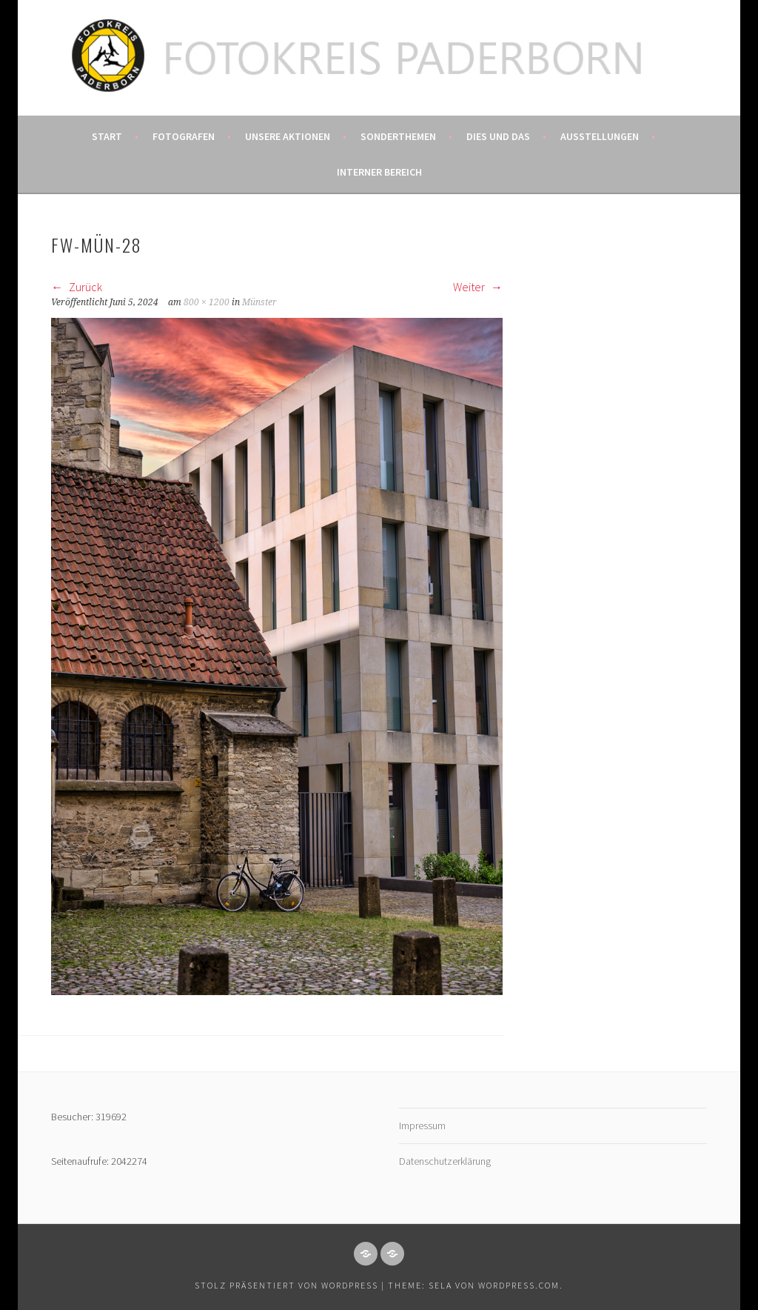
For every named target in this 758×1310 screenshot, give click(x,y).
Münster (259, 302)
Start (107, 136)
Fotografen (183, 136)
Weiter (478, 286)
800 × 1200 (206, 302)
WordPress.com (519, 1285)
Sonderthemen (398, 136)
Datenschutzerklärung (445, 1161)
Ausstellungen (599, 136)
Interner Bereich (379, 172)
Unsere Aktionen (287, 136)
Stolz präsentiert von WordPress (286, 1285)
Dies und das (498, 136)
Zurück (76, 286)
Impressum (422, 1125)
